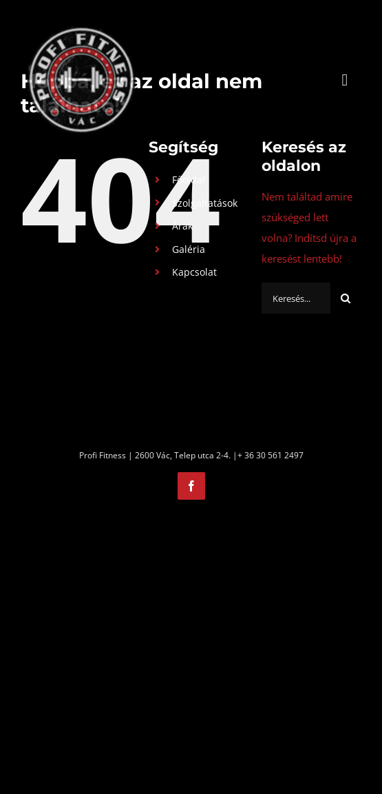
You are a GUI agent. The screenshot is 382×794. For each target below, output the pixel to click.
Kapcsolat (194, 271)
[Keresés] (345, 298)
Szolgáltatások (204, 203)
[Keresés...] (296, 298)
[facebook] (191, 486)
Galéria (188, 249)
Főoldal (188, 179)
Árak (182, 225)
